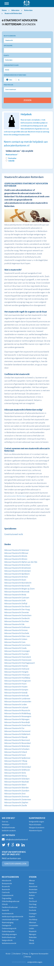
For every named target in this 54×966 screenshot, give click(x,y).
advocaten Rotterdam (16, 496)
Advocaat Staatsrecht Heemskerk (17, 657)
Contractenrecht (7, 895)
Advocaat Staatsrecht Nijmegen (16, 719)
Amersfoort (33, 886)
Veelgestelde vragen (36, 822)
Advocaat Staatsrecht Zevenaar (16, 797)
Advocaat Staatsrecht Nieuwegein (17, 716)
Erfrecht (5, 904)
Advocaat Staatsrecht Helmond (16, 669)
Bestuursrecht (7, 883)
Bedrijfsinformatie (8, 828)
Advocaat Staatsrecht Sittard (15, 752)
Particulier (12, 158)
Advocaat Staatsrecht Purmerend (17, 731)
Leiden (31, 928)
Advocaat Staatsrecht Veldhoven (17, 770)
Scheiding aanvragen (9, 934)
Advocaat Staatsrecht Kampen (16, 690)
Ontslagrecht (6, 925)
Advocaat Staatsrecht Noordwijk (17, 722)
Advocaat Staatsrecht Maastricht (17, 710)
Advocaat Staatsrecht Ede (14, 624)
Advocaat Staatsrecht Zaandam (16, 791)
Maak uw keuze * (12, 155)
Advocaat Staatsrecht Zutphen (16, 803)
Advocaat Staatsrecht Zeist (14, 794)
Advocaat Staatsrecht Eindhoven (17, 627)
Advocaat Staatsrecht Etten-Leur (17, 636)
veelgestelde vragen (34, 962)
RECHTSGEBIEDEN (10, 877)
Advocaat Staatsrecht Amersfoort (17, 565)
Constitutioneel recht (13, 534)
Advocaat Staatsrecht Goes (14, 642)
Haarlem (32, 916)
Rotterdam (33, 937)
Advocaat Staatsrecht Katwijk (15, 693)
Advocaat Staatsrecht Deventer (16, 612)
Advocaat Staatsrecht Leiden (15, 705)
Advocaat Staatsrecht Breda (15, 595)
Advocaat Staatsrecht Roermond (17, 740)
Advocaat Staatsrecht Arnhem (16, 577)
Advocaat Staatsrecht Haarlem (16, 654)
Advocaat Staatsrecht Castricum (16, 598)
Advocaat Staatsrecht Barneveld (17, 586)
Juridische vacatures (9, 830)
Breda (31, 898)
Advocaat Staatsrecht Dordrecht (17, 618)
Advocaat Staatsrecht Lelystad (16, 708)
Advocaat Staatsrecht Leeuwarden (17, 702)
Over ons (5, 822)
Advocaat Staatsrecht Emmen (16, 630)
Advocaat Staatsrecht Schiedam (16, 749)
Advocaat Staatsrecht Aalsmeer (16, 550)
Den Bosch (33, 901)
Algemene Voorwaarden (39, 954)
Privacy (25, 954)
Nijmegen (32, 934)
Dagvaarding (6, 898)
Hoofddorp (33, 919)
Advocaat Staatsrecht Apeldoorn (17, 574)
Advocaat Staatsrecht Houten (15, 687)
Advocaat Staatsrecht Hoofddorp (17, 678)
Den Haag (32, 904)
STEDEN (32, 877)
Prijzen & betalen (35, 825)
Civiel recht (6, 892)
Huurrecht (5, 910)
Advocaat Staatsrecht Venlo (15, 773)
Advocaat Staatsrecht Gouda (15, 648)
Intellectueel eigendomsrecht (12, 916)
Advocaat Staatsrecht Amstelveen (17, 568)
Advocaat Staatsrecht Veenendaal (17, 767)
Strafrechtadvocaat (8, 937)
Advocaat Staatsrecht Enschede (16, 633)
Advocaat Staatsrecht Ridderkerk (17, 734)
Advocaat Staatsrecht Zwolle (15, 806)
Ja (17, 80)
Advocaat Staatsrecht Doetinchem (17, 615)
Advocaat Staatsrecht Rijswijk (15, 737)
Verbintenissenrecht (9, 943)
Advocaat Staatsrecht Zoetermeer (17, 800)
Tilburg (31, 940)
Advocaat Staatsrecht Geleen (15, 639)
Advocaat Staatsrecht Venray (15, 776)
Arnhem (32, 895)
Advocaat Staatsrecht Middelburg (17, 713)
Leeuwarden (33, 925)
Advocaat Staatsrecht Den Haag (17, 610)
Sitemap (28, 957)
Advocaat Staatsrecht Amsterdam (17, 571)
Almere (31, 883)
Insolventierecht (7, 914)
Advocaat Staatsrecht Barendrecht (17, 583)
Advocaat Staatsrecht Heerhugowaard (19, 663)
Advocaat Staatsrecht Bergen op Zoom (19, 589)
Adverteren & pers (35, 830)
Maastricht (32, 931)
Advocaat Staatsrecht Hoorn (15, 684)
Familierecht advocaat (10, 907)
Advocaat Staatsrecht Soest (15, 755)
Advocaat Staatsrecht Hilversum (17, 675)
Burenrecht (6, 889)
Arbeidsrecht (6, 880)
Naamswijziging (7, 922)
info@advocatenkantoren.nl (15, 839)
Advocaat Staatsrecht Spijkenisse (17, 758)
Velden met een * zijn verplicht (19, 151)
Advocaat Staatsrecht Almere (15, 559)
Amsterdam (33, 889)
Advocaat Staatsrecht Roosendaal (17, 743)
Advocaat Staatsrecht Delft (15, 601)
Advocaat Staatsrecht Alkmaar (16, 553)
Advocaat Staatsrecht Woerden (16, 788)
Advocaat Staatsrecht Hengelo (16, 672)
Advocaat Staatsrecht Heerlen (16, 666)
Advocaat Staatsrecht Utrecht (15, 764)
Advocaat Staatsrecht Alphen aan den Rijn (20, 562)
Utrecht (31, 943)
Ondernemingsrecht (9, 928)
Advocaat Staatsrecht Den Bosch (17, 607)
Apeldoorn (33, 892)
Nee (9, 80)
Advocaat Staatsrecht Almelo (15, 556)
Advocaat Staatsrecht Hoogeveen (17, 681)
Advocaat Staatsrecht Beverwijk (16, 592)
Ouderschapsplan (8, 931)
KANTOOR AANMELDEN (15, 864)
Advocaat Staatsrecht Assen (15, 580)
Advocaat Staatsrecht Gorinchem (17, 645)
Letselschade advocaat (10, 919)
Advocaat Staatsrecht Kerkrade (16, 696)
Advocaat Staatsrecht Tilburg (15, 761)
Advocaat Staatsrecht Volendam (17, 779)
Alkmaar (32, 880)
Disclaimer (17, 954)
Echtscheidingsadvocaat (10, 901)
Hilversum (32, 922)
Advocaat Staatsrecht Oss (14, 728)
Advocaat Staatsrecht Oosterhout (17, 725)
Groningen (32, 914)
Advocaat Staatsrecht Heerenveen (17, 660)
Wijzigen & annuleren (36, 828)
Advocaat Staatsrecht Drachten (16, 621)
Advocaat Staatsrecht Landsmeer (17, 699)
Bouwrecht (6, 886)
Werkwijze (5, 825)
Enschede (32, 910)
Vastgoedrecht (7, 940)
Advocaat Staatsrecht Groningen (17, 651)
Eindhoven (33, 907)
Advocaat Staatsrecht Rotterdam (17, 746)
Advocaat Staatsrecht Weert (15, 785)
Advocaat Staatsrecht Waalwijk (16, 782)
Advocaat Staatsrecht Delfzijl (15, 604)
